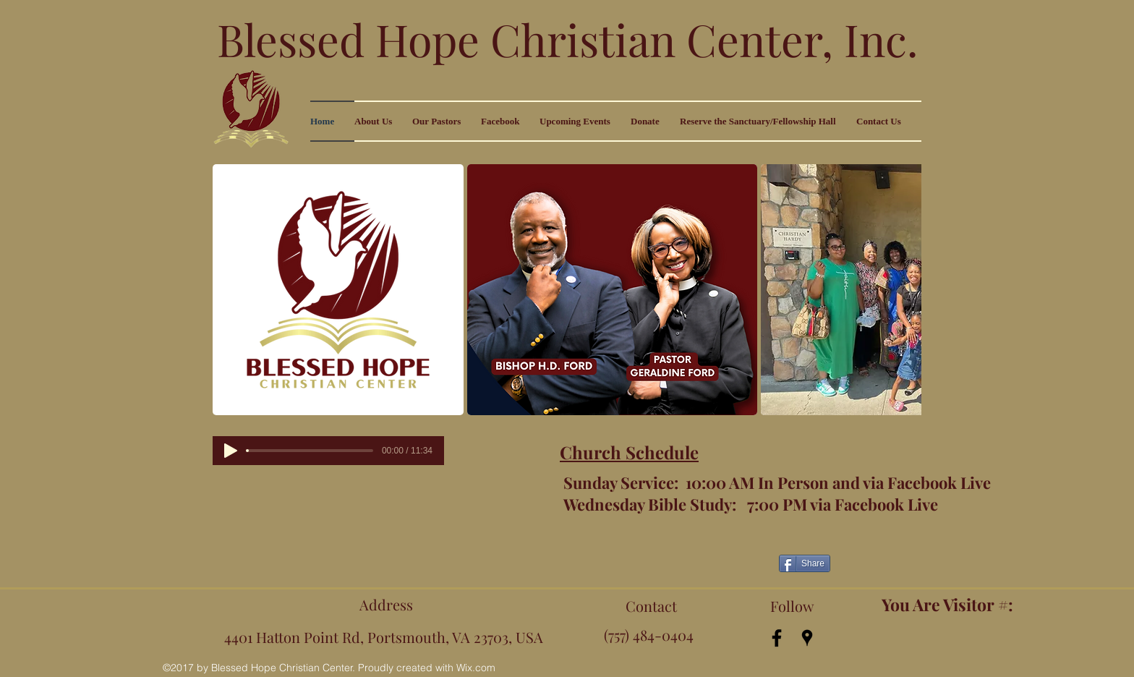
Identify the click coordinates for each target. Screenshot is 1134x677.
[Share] (804, 563)
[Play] (230, 450)
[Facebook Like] (656, 561)
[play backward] (231, 289)
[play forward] (903, 289)
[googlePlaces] (807, 638)
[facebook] (776, 638)
